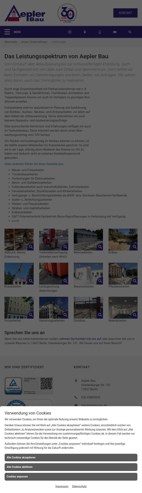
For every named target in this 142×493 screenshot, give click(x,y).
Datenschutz (79, 486)
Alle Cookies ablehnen (20, 466)
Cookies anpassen (17, 476)
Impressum (61, 486)
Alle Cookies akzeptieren (21, 457)
